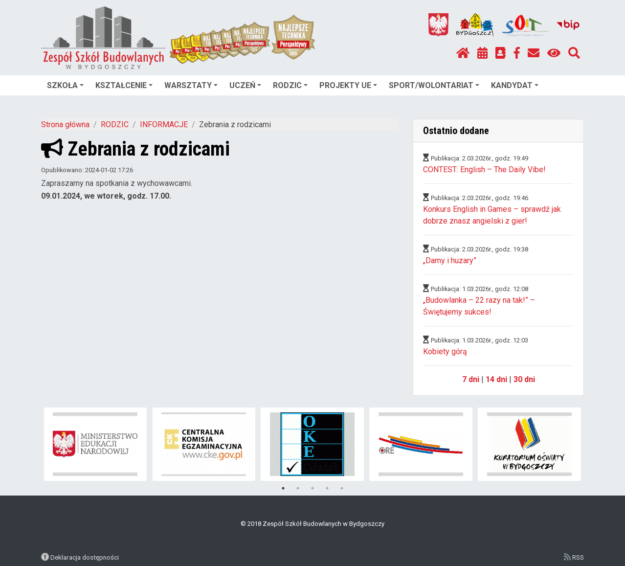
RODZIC (290, 85)
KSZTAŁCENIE (124, 85)
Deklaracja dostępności (84, 557)
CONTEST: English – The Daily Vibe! (484, 169)
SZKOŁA (65, 85)
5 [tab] (342, 488)
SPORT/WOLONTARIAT (434, 85)
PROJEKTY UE (348, 85)
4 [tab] (327, 488)
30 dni (524, 379)
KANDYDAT (514, 85)
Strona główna (65, 124)
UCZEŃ (245, 85)
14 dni (496, 379)
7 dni (470, 379)
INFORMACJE (164, 124)
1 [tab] (283, 488)
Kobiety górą (445, 351)
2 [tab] (298, 488)
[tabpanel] (95, 444)
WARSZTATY (191, 85)
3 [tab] (312, 488)
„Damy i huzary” (449, 260)
